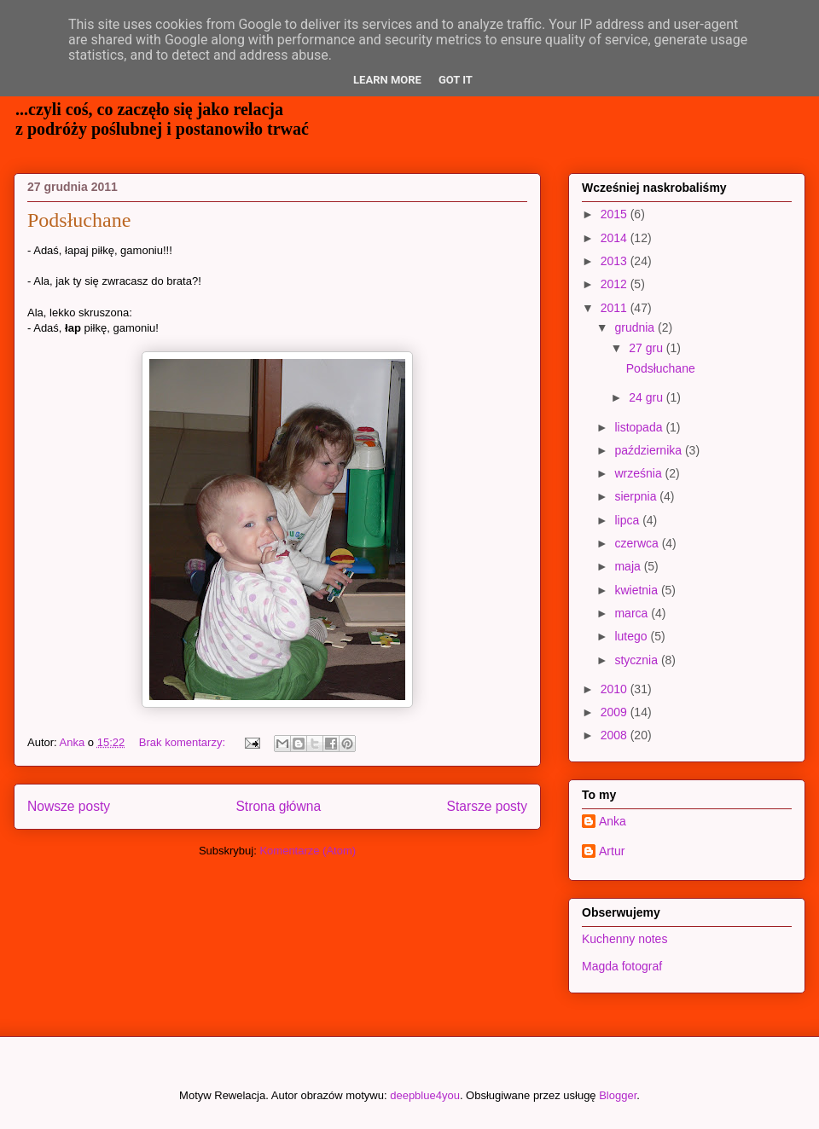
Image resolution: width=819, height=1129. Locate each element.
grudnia (636, 327)
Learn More (387, 79)
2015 (615, 214)
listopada (639, 427)
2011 (615, 308)
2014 (615, 238)
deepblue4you (425, 1095)
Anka (612, 821)
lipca (628, 520)
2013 (615, 261)
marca (632, 613)
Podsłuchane (79, 220)
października (649, 450)
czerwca (637, 543)
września (639, 473)
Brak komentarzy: (184, 742)
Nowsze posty (68, 806)
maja (628, 566)
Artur (611, 851)
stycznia (637, 660)
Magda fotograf (622, 966)
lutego (632, 636)
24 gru (647, 397)
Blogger (617, 1095)
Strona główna (278, 806)
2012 (615, 284)
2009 (615, 712)
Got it (456, 79)
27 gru (647, 348)
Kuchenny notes (624, 939)
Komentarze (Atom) (307, 850)
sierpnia (636, 496)
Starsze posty (487, 806)
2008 (615, 735)
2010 (615, 689)
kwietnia (637, 590)
